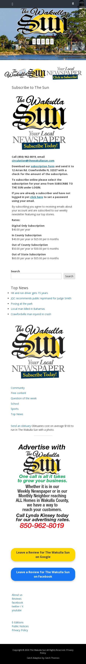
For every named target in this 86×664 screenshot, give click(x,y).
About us (17, 595)
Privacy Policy (20, 630)
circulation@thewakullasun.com (33, 160)
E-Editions (18, 622)
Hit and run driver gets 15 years (29, 293)
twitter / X (17, 606)
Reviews (17, 598)
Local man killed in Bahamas (28, 308)
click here (36, 197)
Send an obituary (21, 426)
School (15, 403)
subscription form (43, 166)
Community (18, 388)
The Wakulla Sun (38, 650)
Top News (17, 414)
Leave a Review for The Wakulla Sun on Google (43, 554)
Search (15, 271)
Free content (18, 393)
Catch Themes (52, 657)
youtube (17, 610)
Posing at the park (22, 303)
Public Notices (20, 626)
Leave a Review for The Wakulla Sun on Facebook (43, 574)
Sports (15, 408)
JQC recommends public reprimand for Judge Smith (41, 298)
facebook (17, 602)
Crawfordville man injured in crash (31, 314)
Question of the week (24, 398)
